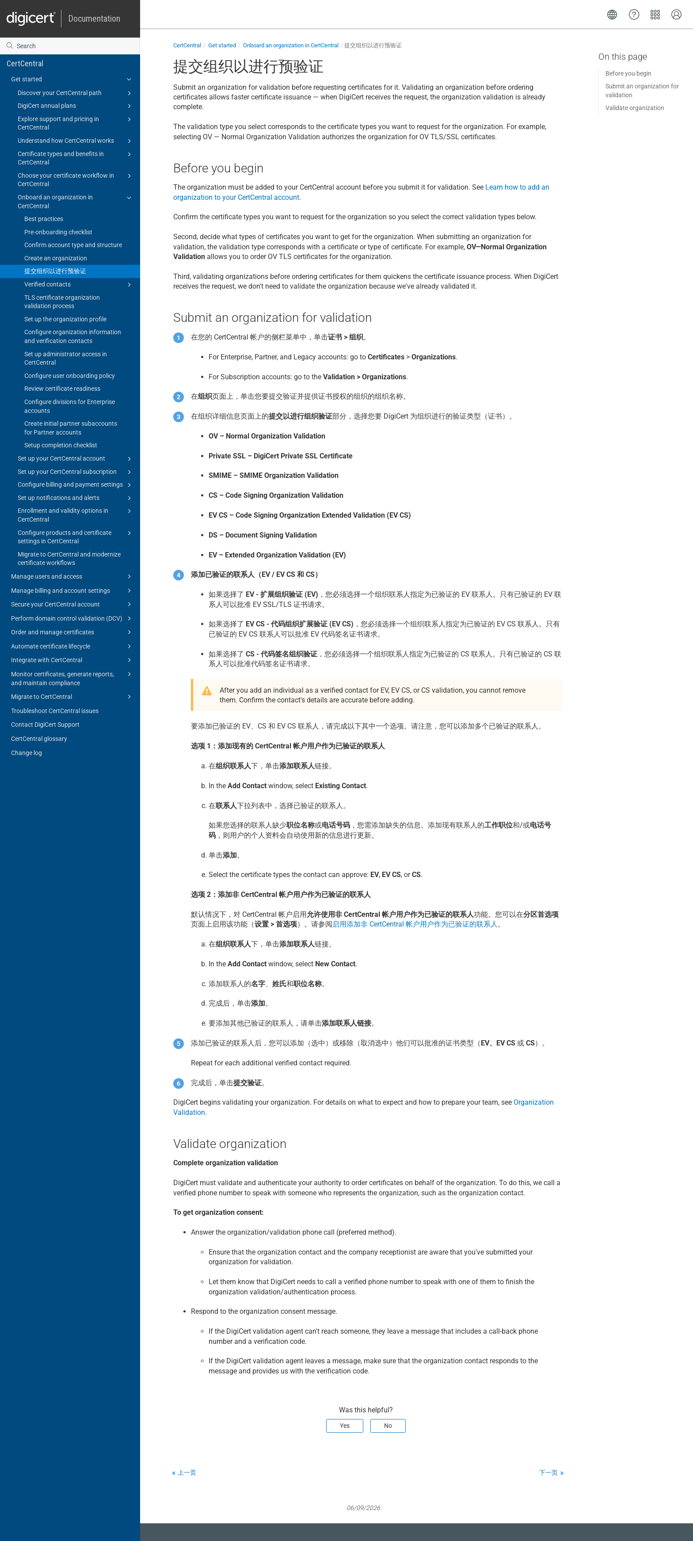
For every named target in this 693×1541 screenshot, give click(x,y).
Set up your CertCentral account (76, 459)
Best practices (43, 218)
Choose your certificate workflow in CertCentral (76, 179)
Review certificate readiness (62, 388)
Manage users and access (72, 576)
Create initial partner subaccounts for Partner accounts (70, 428)
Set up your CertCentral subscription (76, 472)
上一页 (187, 1472)
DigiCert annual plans (76, 106)
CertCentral (25, 63)
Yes (345, 1425)
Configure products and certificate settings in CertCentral (76, 536)
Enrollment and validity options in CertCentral (76, 514)
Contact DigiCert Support (45, 724)
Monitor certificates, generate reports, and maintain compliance (72, 678)
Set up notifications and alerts (76, 498)
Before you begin (628, 73)
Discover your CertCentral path (76, 93)
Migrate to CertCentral (72, 697)
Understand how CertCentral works (76, 141)
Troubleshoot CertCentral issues (55, 710)
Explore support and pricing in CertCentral (76, 122)
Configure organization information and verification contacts (72, 336)
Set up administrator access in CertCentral (65, 358)
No (388, 1425)
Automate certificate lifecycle (72, 646)
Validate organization (634, 107)
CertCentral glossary (39, 738)
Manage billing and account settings (72, 590)
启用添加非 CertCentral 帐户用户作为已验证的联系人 (415, 924)
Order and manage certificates (72, 632)
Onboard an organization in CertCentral (76, 201)
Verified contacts (79, 285)
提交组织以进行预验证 (55, 271)
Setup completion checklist (60, 445)
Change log (26, 752)
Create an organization (55, 258)
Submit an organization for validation (642, 91)
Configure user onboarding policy (69, 375)
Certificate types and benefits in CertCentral (76, 157)
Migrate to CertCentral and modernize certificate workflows (69, 559)
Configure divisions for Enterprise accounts (69, 406)
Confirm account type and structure (73, 244)
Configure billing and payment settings (76, 485)
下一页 (548, 1472)
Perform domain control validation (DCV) (72, 618)
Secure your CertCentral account (72, 604)
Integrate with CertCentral (72, 660)
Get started (72, 79)
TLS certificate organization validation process (62, 302)
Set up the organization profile (65, 319)
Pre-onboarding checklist (58, 232)
